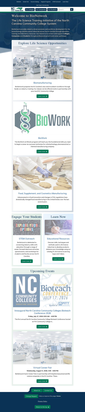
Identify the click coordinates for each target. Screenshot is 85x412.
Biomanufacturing (43, 82)
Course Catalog (35, 1)
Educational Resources (58, 238)
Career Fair (26, 1)
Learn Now (65, 1)
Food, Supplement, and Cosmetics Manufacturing (42, 193)
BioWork (19, 1)
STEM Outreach (57, 1)
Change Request (31, 396)
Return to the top (42, 407)
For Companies (41, 9)
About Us (37, 390)
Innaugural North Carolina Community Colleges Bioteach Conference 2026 (42, 311)
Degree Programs (46, 1)
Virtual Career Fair (42, 367)
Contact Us (48, 390)
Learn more (42, 96)
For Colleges (30, 9)
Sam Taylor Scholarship (42, 5)
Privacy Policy (42, 401)
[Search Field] (64, 9)
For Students (52, 9)
